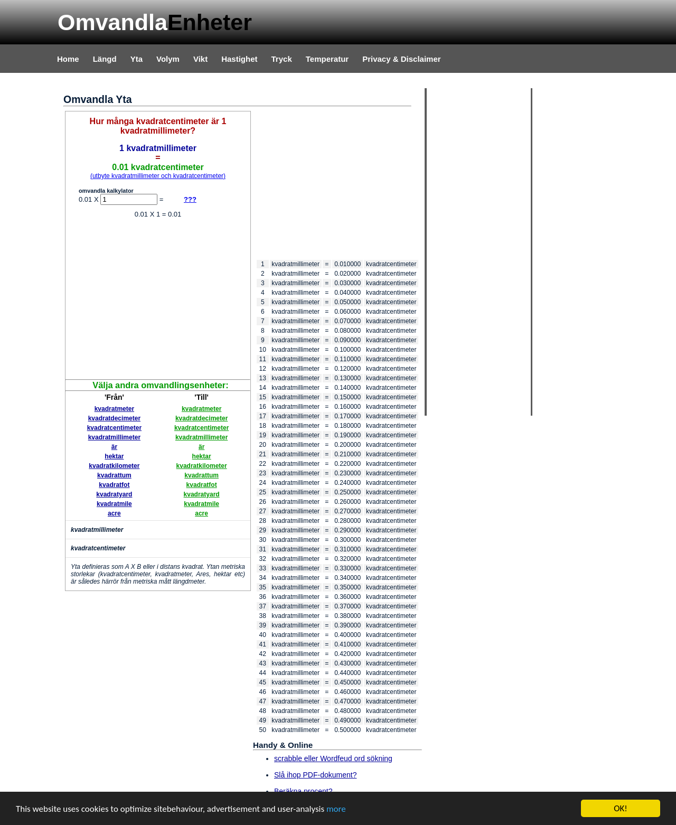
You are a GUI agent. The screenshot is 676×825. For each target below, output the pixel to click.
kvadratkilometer (114, 466)
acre (114, 513)
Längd (105, 58)
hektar (114, 456)
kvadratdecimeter (114, 418)
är (114, 447)
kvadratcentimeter (114, 428)
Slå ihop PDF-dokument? (315, 775)
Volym (168, 58)
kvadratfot (114, 485)
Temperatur (327, 58)
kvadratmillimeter (114, 437)
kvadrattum (114, 475)
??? (190, 199)
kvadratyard (114, 494)
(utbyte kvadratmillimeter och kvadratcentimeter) (158, 176)
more (336, 808)
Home (68, 58)
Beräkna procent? (303, 791)
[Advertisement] (158, 300)
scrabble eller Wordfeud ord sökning (333, 758)
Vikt (200, 58)
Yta (136, 58)
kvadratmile (114, 504)
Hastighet (239, 58)
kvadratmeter (114, 408)
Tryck (281, 58)
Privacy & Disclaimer (401, 58)
